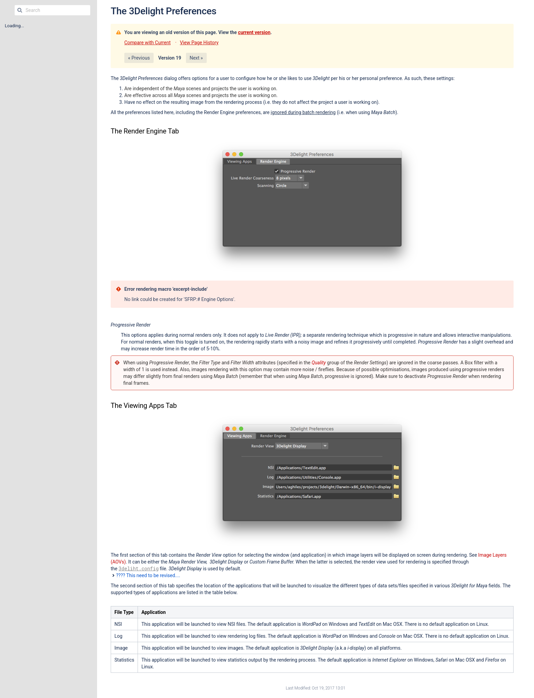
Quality (319, 362)
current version (254, 32)
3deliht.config (139, 568)
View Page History (199, 42)
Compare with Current (147, 42)
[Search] (19, 10)
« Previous (139, 58)
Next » (196, 58)
